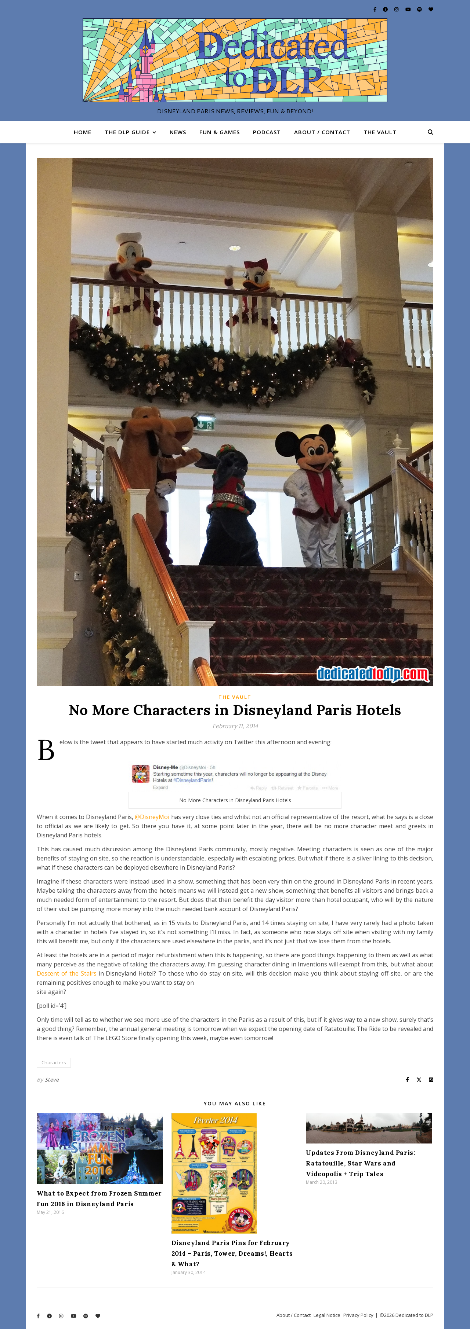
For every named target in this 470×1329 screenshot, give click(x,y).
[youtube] (408, 9)
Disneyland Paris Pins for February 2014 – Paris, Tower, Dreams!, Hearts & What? (232, 1253)
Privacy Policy (358, 1315)
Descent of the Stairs (67, 973)
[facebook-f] (375, 9)
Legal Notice (327, 1315)
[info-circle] (386, 9)
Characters (53, 1062)
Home (82, 132)
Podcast (267, 132)
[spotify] (420, 9)
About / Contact (322, 132)
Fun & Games (219, 132)
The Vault (380, 132)
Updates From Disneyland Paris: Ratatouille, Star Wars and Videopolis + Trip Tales (360, 1163)
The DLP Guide (127, 132)
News (178, 132)
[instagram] (397, 9)
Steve (52, 1079)
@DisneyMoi (152, 817)
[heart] (431, 9)
